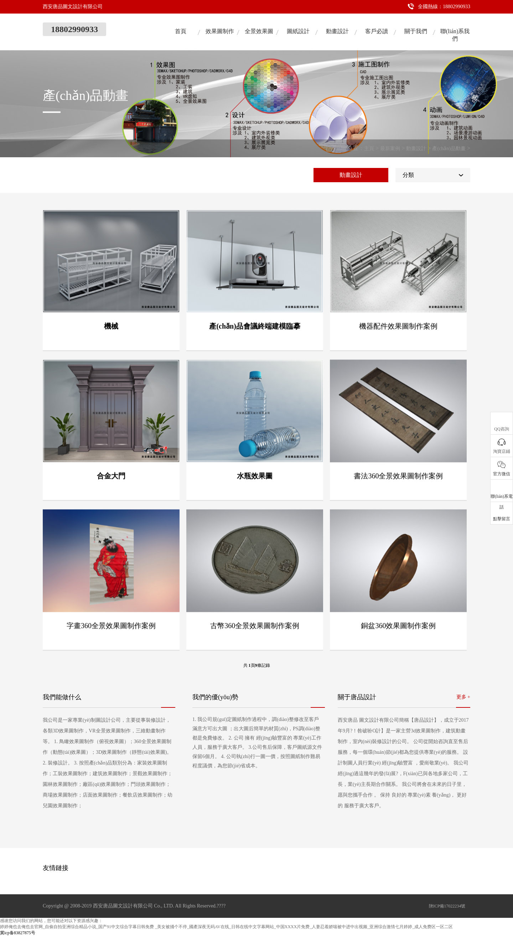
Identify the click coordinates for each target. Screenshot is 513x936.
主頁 (369, 148)
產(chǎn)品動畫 (449, 148)
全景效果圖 (259, 31)
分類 (408, 175)
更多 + (463, 697)
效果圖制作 (220, 31)
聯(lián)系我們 (455, 35)
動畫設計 (337, 31)
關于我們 (415, 31)
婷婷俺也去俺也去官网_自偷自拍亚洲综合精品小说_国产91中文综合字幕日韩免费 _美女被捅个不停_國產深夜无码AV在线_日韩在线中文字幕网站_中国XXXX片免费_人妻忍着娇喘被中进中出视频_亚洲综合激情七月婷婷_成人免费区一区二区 (226, 926)
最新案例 (390, 148)
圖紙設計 (298, 31)
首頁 (180, 31)
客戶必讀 (376, 31)
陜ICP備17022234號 (447, 906)
